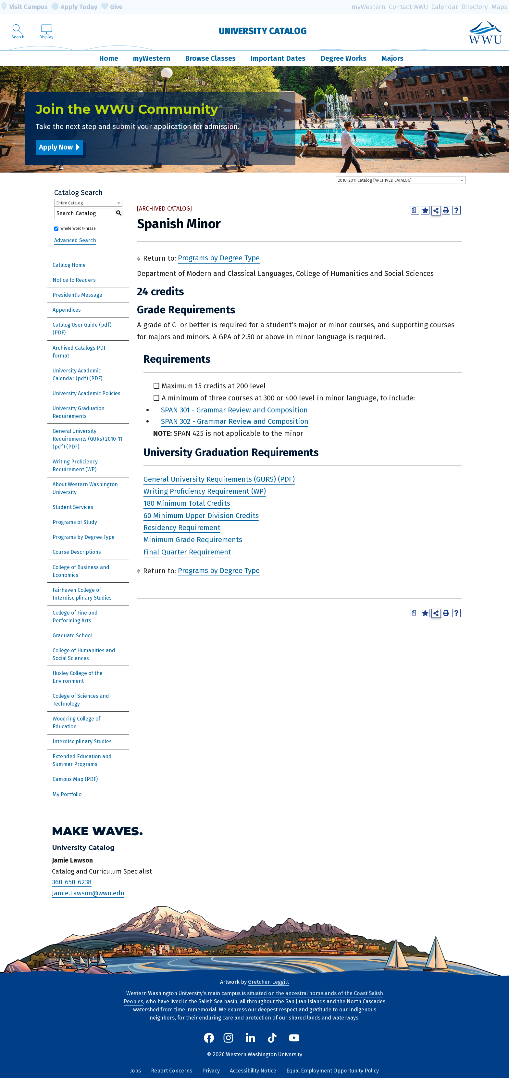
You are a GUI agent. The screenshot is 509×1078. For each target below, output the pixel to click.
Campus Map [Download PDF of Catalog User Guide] (68, 779)
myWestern (368, 7)
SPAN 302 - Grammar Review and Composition (234, 421)
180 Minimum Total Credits (186, 503)
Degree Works (343, 58)
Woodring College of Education (76, 723)
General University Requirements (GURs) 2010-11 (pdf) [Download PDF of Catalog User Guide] (87, 439)
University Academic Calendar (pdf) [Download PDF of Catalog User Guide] (77, 375)
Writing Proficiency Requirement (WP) (75, 466)
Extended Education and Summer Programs (82, 760)
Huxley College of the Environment (78, 677)
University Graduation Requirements (79, 412)
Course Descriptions (77, 552)
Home (108, 58)
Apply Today (74, 7)
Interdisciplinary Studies (82, 741)
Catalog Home (69, 265)
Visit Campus (24, 7)
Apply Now (56, 147)
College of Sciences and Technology (81, 700)
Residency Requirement (181, 527)
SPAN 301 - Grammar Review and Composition (234, 410)
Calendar (444, 7)
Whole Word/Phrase (78, 228)
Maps (499, 7)
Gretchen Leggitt (268, 982)
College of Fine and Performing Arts (75, 617)
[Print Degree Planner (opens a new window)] (415, 210)
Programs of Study (75, 522)
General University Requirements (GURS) (209, 479)
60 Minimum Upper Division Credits (201, 515)
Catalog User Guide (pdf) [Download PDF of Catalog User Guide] (82, 325)
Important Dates (277, 58)
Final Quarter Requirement (187, 552)
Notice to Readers (74, 280)
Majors (392, 58)
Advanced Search (75, 240)
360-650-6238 (72, 882)
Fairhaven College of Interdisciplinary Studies (82, 594)
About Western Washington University (85, 488)
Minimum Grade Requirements (192, 540)
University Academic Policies (86, 393)
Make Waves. (97, 831)
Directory (474, 7)
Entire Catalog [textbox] (69, 203)
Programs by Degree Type (84, 537)
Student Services (73, 507)
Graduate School (72, 635)
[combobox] (401, 180)
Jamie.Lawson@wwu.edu (88, 893)
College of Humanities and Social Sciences (84, 654)
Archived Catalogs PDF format (79, 352)
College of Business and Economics (81, 571)
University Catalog (263, 31)
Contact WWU (408, 7)
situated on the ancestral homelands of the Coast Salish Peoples (253, 997)
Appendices (67, 310)
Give (112, 7)
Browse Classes (210, 58)
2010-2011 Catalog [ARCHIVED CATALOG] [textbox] (375, 180)
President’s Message (77, 295)
